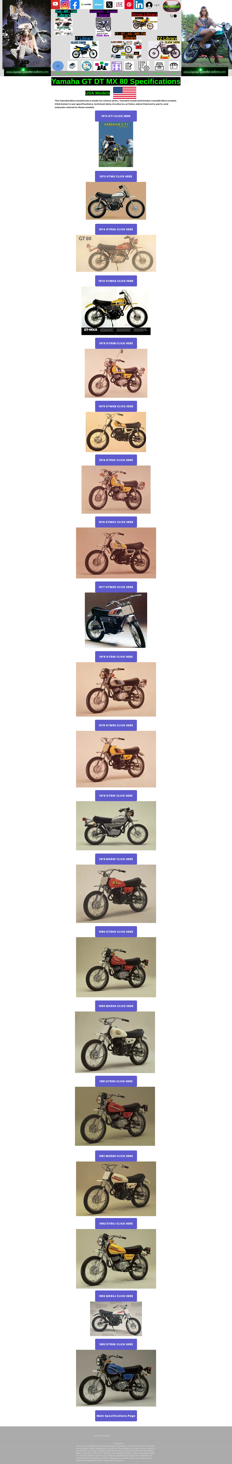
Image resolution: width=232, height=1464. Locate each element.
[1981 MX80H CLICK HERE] (116, 1155)
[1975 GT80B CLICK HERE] (116, 343)
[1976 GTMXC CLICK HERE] (116, 521)
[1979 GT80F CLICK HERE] (116, 795)
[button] (173, 15)
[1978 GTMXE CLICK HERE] (116, 725)
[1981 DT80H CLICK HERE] (116, 1081)
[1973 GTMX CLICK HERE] (116, 176)
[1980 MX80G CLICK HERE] (116, 1006)
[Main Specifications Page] (116, 1415)
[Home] (58, 66)
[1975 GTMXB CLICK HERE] (116, 406)
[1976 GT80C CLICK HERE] (116, 460)
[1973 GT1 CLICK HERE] (116, 116)
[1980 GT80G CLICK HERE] (116, 931)
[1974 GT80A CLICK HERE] (116, 229)
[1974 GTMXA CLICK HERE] (116, 280)
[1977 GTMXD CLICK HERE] (116, 587)
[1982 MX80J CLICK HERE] (116, 1296)
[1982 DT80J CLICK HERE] (116, 1223)
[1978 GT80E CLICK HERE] (116, 656)
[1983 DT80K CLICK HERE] (116, 1344)
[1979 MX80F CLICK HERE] (116, 859)
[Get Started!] (172, 6)
